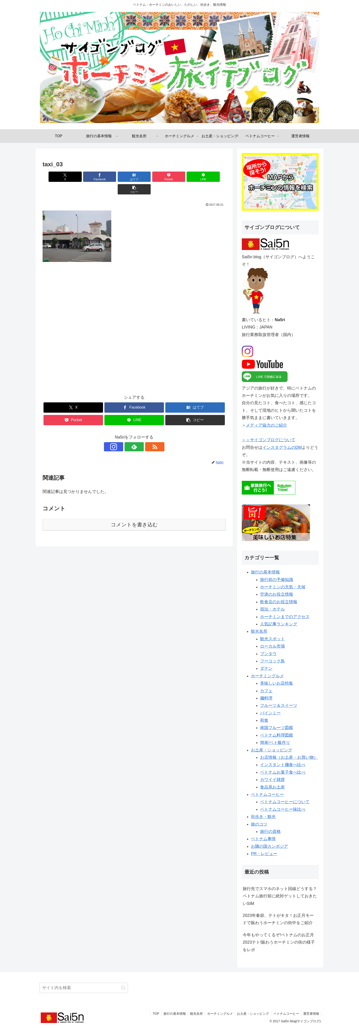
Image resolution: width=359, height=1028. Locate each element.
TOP (152, 1013)
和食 (264, 720)
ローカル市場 (272, 646)
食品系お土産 (272, 787)
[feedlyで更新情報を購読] (134, 434)
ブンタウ (268, 653)
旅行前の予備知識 (276, 579)
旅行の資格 (270, 831)
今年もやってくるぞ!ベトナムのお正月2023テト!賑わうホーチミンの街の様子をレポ (279, 942)
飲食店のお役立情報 (278, 602)
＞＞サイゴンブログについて (268, 440)
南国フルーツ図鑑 (276, 727)
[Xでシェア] (57, 177)
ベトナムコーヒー (267, 794)
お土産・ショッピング (271, 750)
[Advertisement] (134, 319)
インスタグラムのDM (282, 447)
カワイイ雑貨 (272, 779)
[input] (83, 988)
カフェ (266, 691)
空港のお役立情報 (276, 594)
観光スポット (272, 639)
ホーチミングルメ (267, 676)
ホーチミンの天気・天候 (282, 587)
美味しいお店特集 (276, 683)
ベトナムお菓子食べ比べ (282, 772)
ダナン (266, 668)
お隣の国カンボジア (269, 846)
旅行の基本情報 (265, 572)
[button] (211, 177)
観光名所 (259, 631)
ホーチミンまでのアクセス (285, 616)
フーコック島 (272, 661)
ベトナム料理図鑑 (276, 735)
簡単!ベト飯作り (275, 742)
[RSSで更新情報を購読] (144, 434)
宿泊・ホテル (272, 609)
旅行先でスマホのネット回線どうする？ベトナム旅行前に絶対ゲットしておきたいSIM (280, 896)
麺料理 (266, 698)
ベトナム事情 (263, 839)
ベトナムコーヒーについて (285, 801)
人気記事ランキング (278, 624)
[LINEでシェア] (180, 177)
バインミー (270, 713)
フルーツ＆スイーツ (278, 705)
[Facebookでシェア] (88, 177)
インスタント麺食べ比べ (282, 764)
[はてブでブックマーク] (118, 177)
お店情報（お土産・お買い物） (289, 757)
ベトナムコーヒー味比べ (282, 809)
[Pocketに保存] (149, 177)
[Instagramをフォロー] (123, 434)
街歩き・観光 (263, 816)
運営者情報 (311, 1013)
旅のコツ (259, 824)
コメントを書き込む (134, 512)
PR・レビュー (264, 853)
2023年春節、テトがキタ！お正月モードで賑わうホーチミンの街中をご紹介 (278, 919)
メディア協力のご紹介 (266, 425)
